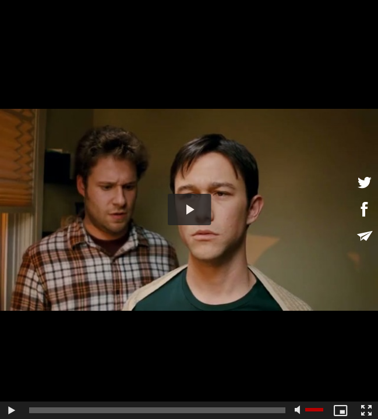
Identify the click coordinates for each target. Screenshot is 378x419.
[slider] (157, 410)
